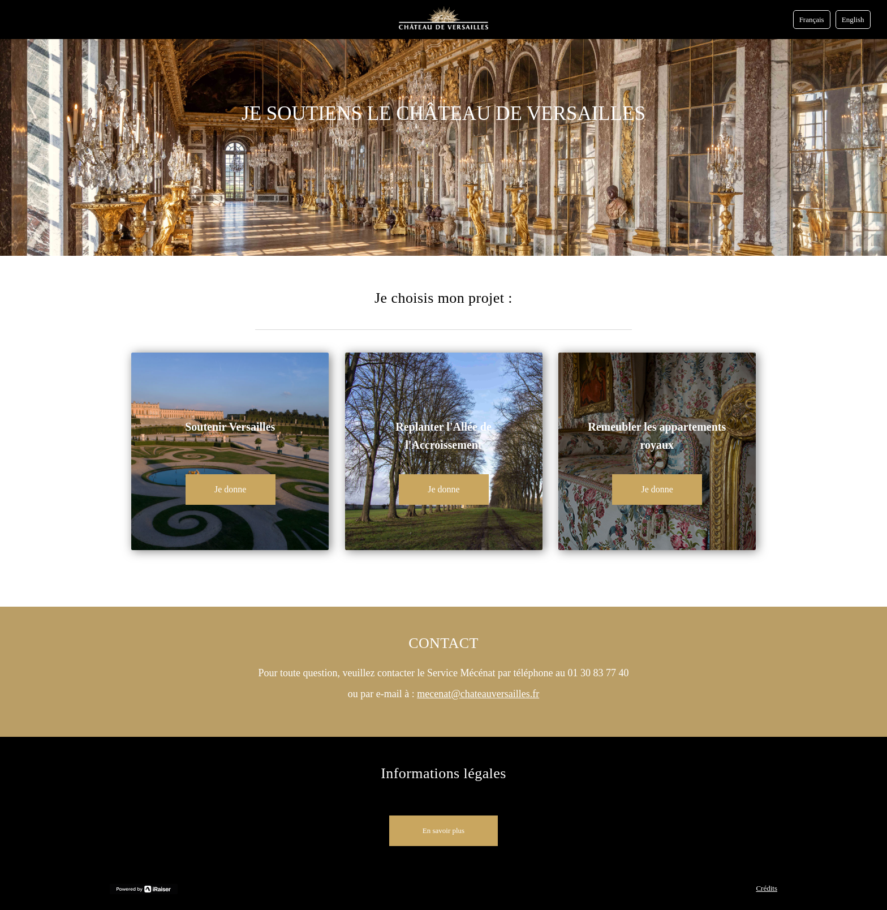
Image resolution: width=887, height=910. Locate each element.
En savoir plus (443, 830)
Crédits (766, 888)
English (853, 19)
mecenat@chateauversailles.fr (478, 693)
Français (811, 19)
